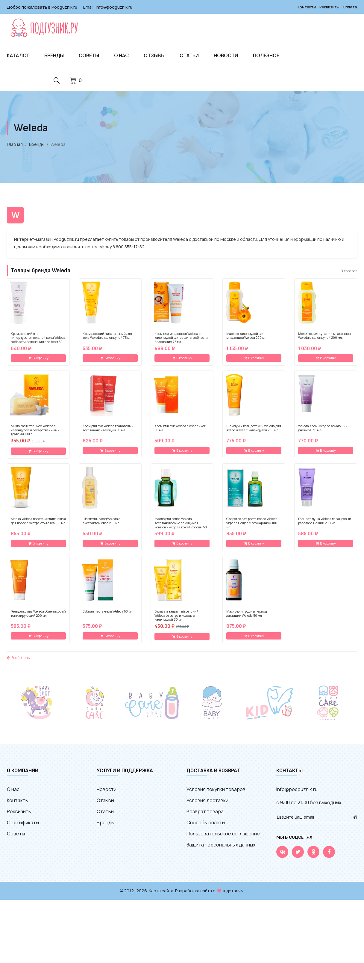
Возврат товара (205, 815)
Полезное (266, 55)
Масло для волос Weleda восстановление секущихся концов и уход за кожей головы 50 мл (180, 529)
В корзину (38, 362)
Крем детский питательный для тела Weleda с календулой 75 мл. (107, 339)
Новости (226, 55)
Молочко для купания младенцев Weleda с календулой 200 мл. (324, 339)
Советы (89, 55)
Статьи (189, 55)
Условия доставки (207, 804)
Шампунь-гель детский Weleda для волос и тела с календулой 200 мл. (253, 432)
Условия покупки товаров (215, 793)
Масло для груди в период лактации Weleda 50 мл (246, 617)
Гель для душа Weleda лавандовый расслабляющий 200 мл (324, 525)
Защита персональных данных (220, 849)
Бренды (54, 55)
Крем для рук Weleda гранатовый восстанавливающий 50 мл (108, 432)
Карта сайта (161, 895)
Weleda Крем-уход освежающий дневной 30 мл (323, 432)
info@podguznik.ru (114, 7)
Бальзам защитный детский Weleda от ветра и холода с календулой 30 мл (176, 619)
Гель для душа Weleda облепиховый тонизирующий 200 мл (38, 617)
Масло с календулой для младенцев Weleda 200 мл (246, 339)
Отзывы (154, 55)
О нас (121, 55)
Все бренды (19, 661)
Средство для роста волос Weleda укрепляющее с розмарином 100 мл (251, 527)
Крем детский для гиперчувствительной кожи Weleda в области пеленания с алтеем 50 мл (38, 343)
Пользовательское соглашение (223, 838)
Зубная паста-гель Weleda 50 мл (108, 615)
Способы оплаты (205, 826)
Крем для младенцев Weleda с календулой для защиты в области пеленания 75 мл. (181, 341)
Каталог (18, 55)
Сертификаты (23, 826)
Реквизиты (327, 7)
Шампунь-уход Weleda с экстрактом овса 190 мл (101, 525)
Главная (15, 148)
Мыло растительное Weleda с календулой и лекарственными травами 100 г (35, 434)
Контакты (303, 7)
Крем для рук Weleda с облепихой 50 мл (180, 432)
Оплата (349, 7)
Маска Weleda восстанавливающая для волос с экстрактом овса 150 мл (38, 525)
